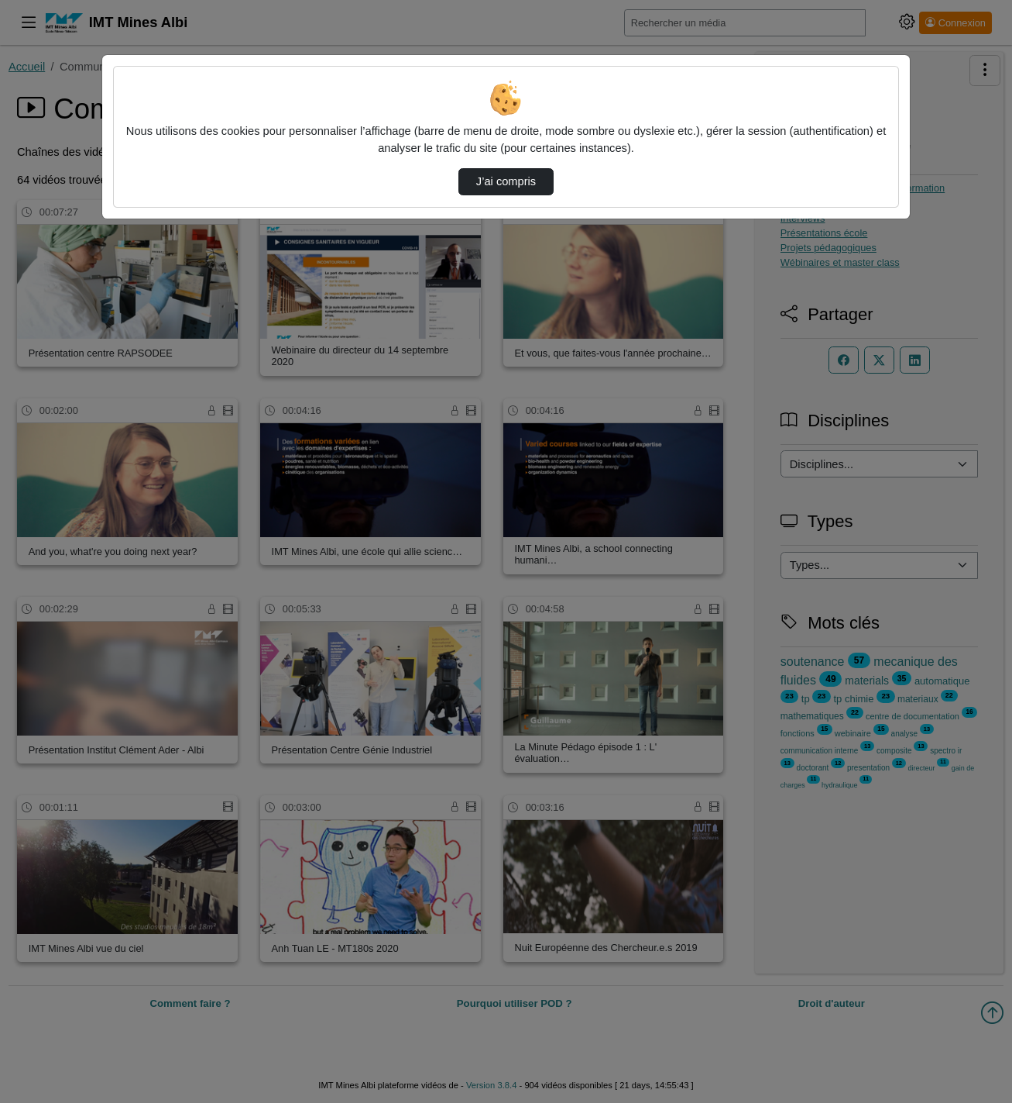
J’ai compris (506, 181)
